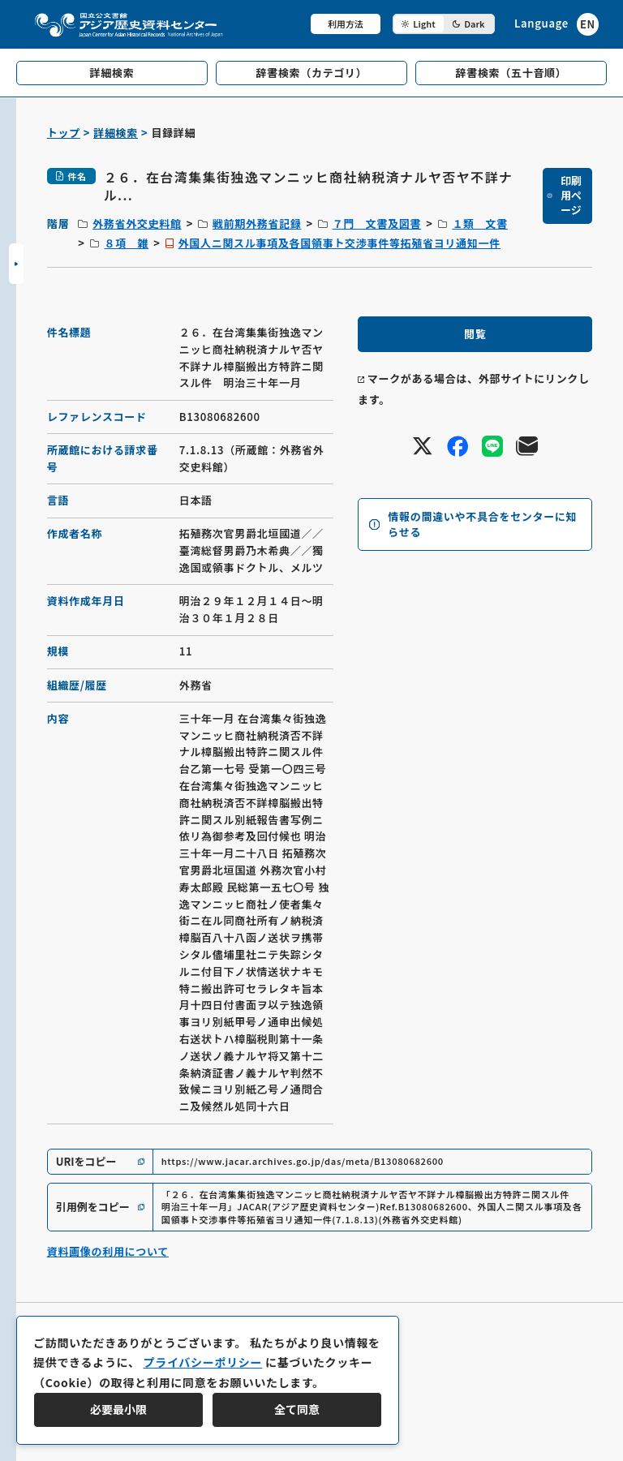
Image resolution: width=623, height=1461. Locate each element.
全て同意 (297, 1409)
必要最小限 (118, 1409)
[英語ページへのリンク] (556, 24)
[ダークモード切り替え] (444, 24)
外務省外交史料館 (137, 223)
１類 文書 (480, 223)
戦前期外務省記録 (257, 223)
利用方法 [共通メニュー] (345, 23)
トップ (63, 132)
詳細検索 (115, 132)
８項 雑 (126, 243)
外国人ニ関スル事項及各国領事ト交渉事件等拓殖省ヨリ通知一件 (339, 243)
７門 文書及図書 (377, 223)
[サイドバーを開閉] (16, 263)
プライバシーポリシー (202, 1362)
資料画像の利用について (108, 1251)
